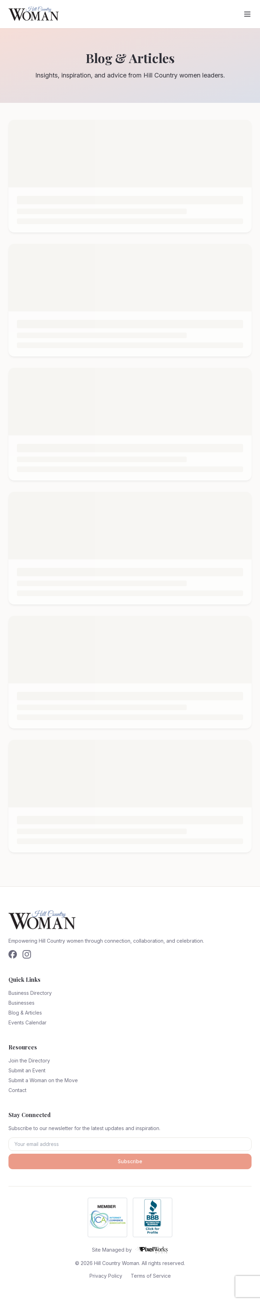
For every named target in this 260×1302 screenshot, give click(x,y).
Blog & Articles (25, 1013)
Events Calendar (27, 1022)
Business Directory (30, 993)
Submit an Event (26, 1070)
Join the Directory (29, 1061)
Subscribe (130, 1161)
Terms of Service (151, 1276)
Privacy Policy (105, 1276)
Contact (17, 1090)
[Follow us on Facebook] (12, 954)
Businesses (21, 1003)
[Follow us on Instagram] (27, 954)
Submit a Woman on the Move (43, 1080)
